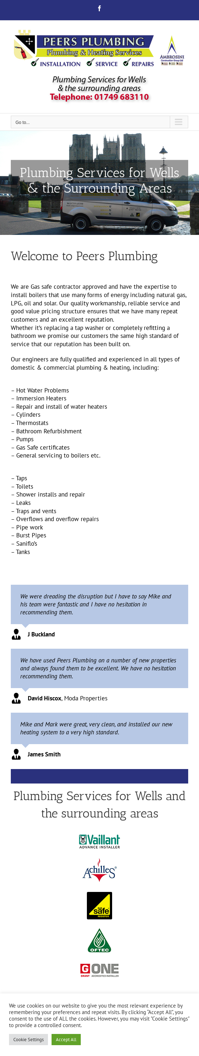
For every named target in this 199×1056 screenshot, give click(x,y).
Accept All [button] (66, 1039)
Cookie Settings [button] (28, 1039)
